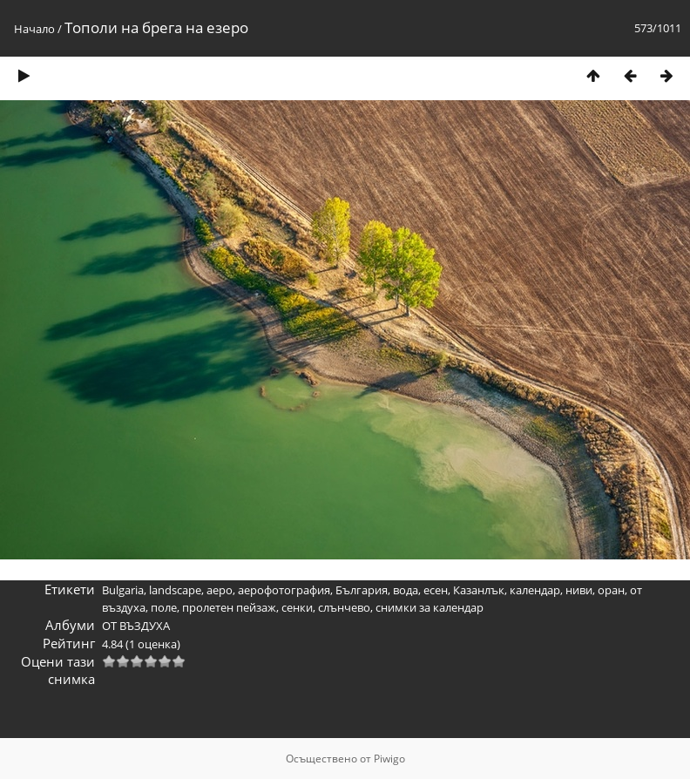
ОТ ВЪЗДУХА (136, 625)
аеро (219, 590)
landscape (175, 590)
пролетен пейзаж (229, 607)
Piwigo (389, 758)
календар (535, 590)
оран (611, 590)
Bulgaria (123, 590)
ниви (578, 590)
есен (435, 590)
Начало (34, 29)
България (361, 590)
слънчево (344, 607)
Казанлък (478, 590)
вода (405, 590)
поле (164, 607)
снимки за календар (429, 607)
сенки (297, 607)
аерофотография (284, 590)
